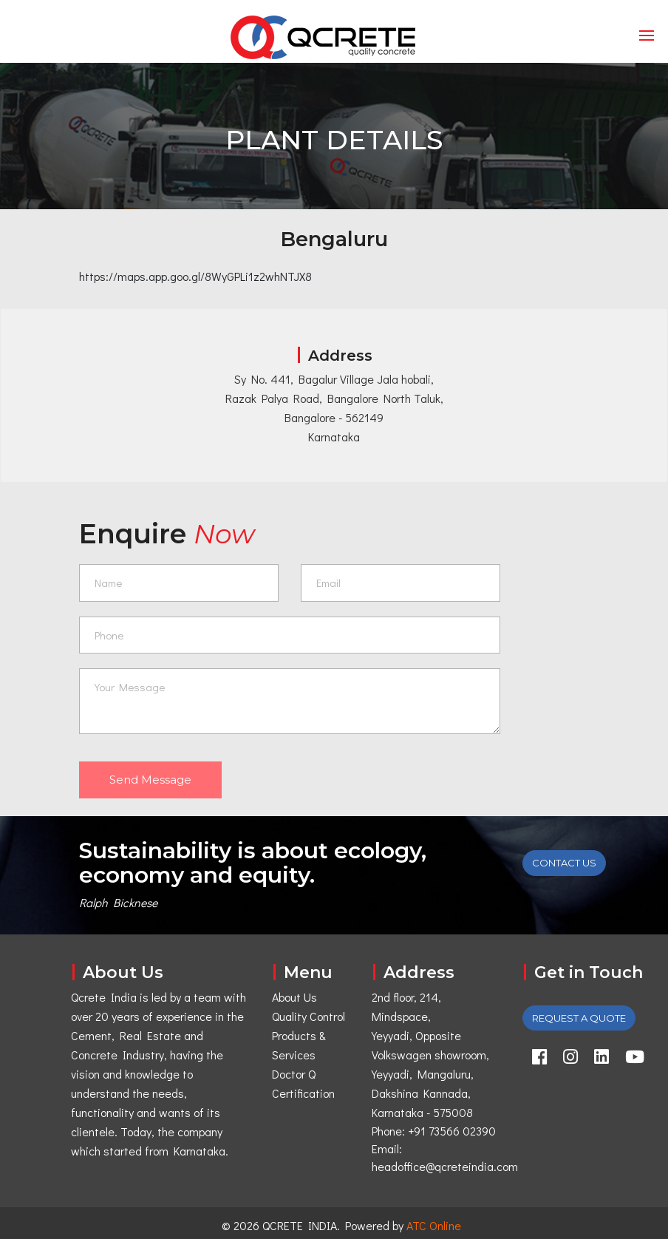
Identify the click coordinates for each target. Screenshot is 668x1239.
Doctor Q (294, 1074)
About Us (294, 997)
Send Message (150, 780)
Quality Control (308, 1016)
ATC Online (433, 1225)
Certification (303, 1093)
